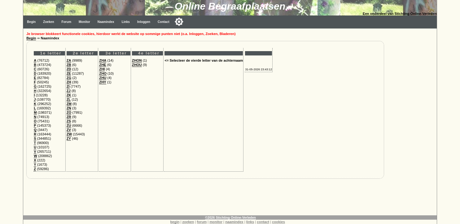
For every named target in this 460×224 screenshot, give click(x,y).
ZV (69, 130)
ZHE (102, 65)
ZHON (137, 60)
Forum (66, 22)
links (250, 222)
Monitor (84, 22)
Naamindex (106, 22)
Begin (31, 22)
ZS (69, 121)
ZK (69, 95)
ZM (69, 104)
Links (126, 22)
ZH (69, 82)
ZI (68, 86)
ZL (69, 99)
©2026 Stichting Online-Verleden (230, 217)
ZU (69, 125)
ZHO (103, 73)
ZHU (102, 78)
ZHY (102, 82)
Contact (163, 22)
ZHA (102, 60)
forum (202, 222)
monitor (215, 222)
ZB (69, 65)
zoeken (188, 222)
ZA (69, 60)
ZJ (69, 91)
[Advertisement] (412, 121)
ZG (69, 78)
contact (263, 222)
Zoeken (48, 22)
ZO (69, 112)
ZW (69, 134)
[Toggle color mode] (179, 21)
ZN (69, 108)
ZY (69, 138)
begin (175, 222)
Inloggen (143, 22)
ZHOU (137, 65)
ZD (69, 69)
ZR (69, 117)
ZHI (102, 69)
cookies (278, 222)
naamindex (234, 222)
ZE (69, 73)
